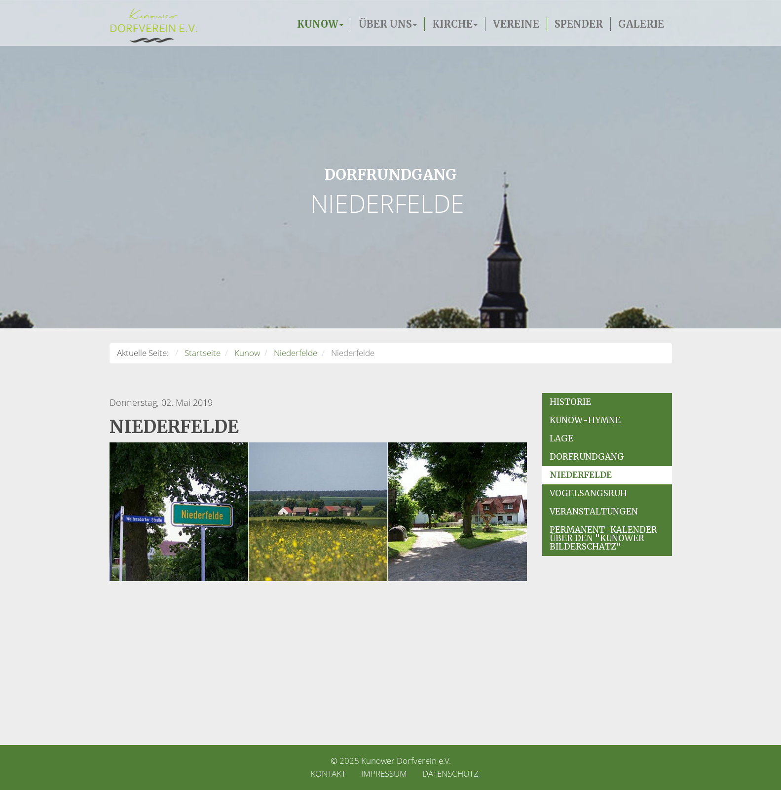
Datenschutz (450, 773)
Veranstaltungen (594, 511)
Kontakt (328, 773)
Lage (561, 438)
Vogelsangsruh (588, 493)
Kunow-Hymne (585, 420)
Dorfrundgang (587, 456)
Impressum (384, 773)
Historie (570, 401)
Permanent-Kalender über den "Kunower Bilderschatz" (603, 538)
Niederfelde (581, 475)
